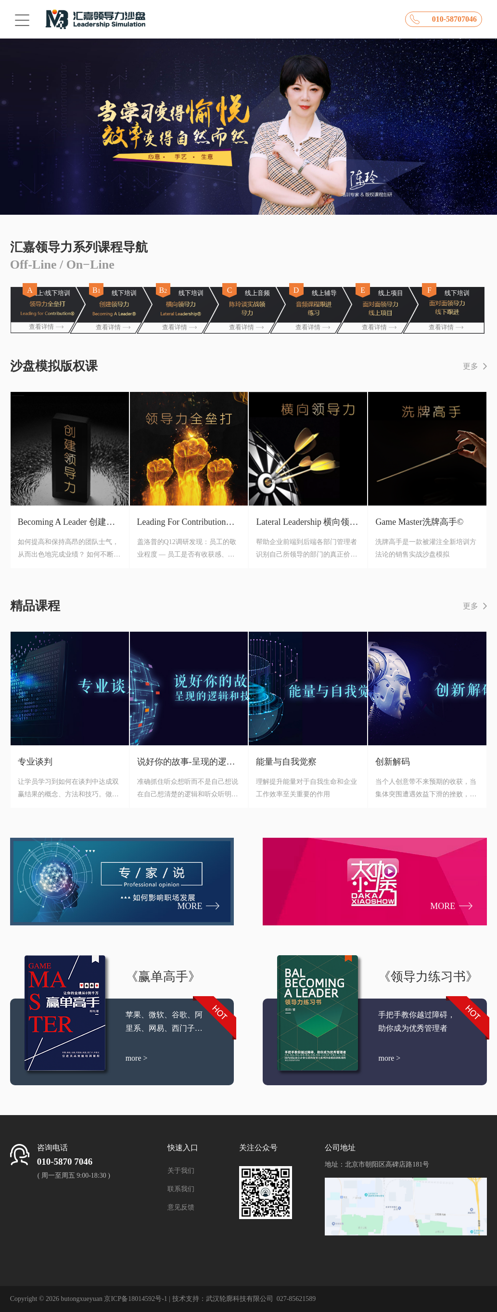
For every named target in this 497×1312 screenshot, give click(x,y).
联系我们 (180, 1189)
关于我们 (180, 1170)
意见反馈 (180, 1207)
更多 (470, 366)
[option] (248, 127)
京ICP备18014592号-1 (135, 1298)
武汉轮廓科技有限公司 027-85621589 (261, 1298)
